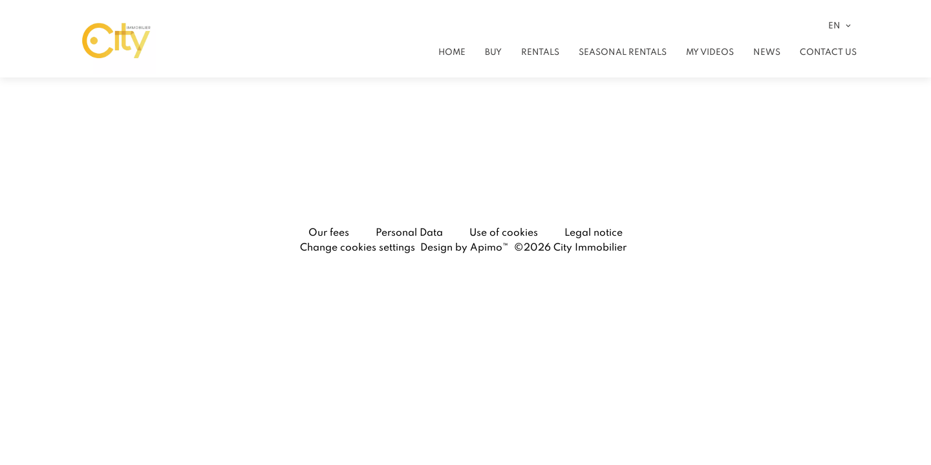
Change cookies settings (357, 246)
